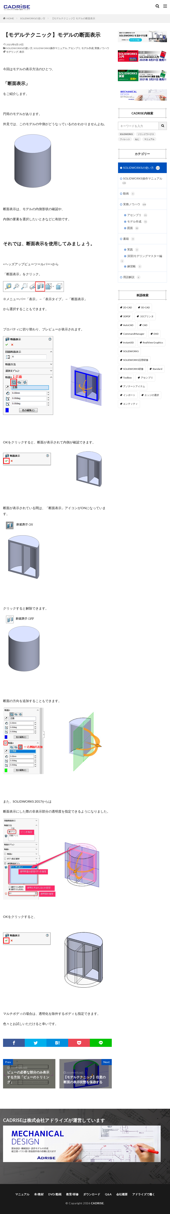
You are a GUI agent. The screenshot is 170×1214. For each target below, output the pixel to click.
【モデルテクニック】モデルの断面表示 (73, 18)
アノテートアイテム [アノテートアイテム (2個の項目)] (134, 386)
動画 (129, 194)
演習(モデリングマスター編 (144, 256)
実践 (133, 250)
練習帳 (134, 267)
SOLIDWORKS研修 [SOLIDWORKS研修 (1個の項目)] (133, 368)
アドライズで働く (143, 1194)
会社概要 (122, 1194)
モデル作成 (87, 48)
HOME (10, 18)
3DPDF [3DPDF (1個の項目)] (127, 316)
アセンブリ (74, 48)
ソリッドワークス (146, 134)
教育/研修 (72, 1194)
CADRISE (97, 1203)
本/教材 (39, 1194)
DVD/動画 (54, 1194)
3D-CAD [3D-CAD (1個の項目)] (145, 307)
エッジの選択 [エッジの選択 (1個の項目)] (151, 395)
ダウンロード (91, 1194)
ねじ (137, 139)
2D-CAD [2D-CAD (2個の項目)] (127, 307)
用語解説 (132, 277)
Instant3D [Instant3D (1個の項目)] (128, 342)
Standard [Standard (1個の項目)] (157, 368)
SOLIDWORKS (126, 134)
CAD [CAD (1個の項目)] (144, 325)
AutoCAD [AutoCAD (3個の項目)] (128, 325)
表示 (21, 51)
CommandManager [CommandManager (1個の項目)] (133, 333)
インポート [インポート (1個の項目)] (129, 395)
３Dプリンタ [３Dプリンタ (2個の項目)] (147, 316)
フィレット (125, 139)
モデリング (12, 51)
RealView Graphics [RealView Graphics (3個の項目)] (153, 342)
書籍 (129, 239)
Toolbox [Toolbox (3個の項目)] (127, 377)
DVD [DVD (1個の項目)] (156, 333)
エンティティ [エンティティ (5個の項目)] (130, 403)
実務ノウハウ (102, 48)
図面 (133, 228)
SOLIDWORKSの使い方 (32, 18)
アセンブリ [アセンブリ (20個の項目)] (147, 377)
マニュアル (149, 139)
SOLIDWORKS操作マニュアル (50, 48)
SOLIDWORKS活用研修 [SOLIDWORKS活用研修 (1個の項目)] (135, 359)
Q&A (108, 1194)
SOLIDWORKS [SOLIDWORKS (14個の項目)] (131, 351)
